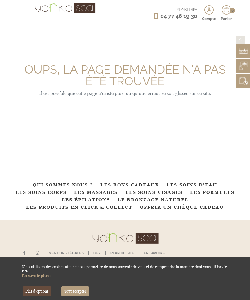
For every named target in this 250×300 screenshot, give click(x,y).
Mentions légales (66, 253)
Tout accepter (75, 291)
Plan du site (122, 253)
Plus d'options (36, 291)
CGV (97, 253)
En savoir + (154, 253)
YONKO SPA (187, 9)
